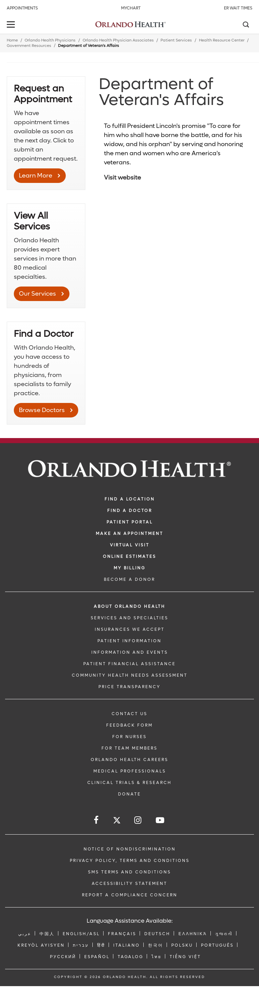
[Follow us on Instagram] (138, 820)
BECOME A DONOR (129, 579)
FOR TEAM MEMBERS (129, 748)
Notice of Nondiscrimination (130, 849)
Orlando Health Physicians (50, 40)
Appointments (22, 8)
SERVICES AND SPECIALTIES (129, 618)
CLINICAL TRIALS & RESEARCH (129, 782)
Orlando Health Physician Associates (118, 40)
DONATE (129, 794)
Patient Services (176, 40)
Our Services (37, 294)
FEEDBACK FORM (129, 725)
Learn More (35, 176)
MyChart (131, 8)
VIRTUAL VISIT (129, 545)
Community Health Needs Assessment (130, 675)
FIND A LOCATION (130, 499)
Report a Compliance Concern (129, 895)
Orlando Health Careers (129, 759)
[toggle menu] (12, 25)
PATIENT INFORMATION (129, 641)
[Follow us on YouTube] (160, 820)
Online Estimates (129, 556)
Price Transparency (129, 686)
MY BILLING (129, 568)
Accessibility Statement (129, 883)
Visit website (122, 178)
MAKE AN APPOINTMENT (129, 533)
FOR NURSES (129, 736)
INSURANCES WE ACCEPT (130, 629)
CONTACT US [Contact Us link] (129, 713)
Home (12, 40)
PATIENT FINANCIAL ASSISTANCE (129, 664)
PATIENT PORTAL (130, 522)
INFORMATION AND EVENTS (129, 652)
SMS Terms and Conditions (129, 872)
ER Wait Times (238, 8)
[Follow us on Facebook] (96, 820)
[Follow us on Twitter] (117, 821)
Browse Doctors (42, 410)
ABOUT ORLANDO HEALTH (129, 606)
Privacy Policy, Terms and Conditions (130, 860)
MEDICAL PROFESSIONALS (129, 771)
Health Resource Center (221, 40)
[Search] (245, 25)
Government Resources (29, 45)
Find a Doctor (129, 510)
